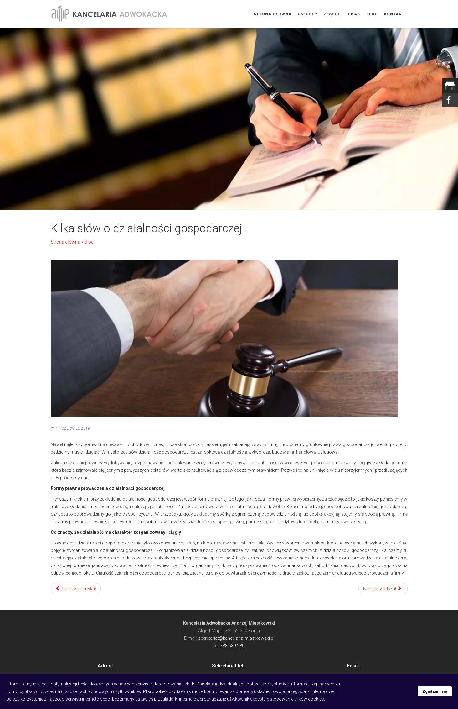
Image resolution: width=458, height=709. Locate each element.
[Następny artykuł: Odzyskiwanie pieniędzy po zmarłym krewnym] (383, 588)
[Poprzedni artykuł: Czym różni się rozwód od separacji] (76, 588)
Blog (372, 14)
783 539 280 (232, 645)
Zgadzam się (434, 691)
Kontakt (394, 14)
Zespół (332, 14)
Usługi (305, 14)
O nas (353, 14)
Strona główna (272, 14)
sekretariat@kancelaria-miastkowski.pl (236, 638)
